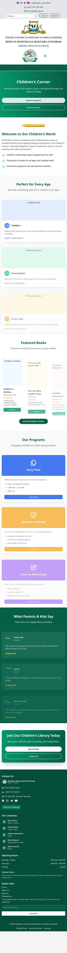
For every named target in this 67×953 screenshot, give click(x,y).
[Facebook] (3, 800)
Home (4, 887)
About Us (5, 890)
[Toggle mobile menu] (45, 55)
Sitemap (47, 928)
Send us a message (11, 807)
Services (5, 893)
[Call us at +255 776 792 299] (33, 7)
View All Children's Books (33, 421)
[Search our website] (22, 16)
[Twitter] (11, 800)
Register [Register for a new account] (54, 15)
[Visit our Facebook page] (17, 3)
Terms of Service (35, 928)
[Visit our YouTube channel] (28, 3)
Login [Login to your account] (43, 15)
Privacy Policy (21, 928)
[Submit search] (35, 16)
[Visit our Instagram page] (21, 3)
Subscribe (33, 913)
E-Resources (7, 896)
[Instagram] (7, 800)
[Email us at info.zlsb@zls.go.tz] (33, 11)
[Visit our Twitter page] (24, 3)
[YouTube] (16, 800)
